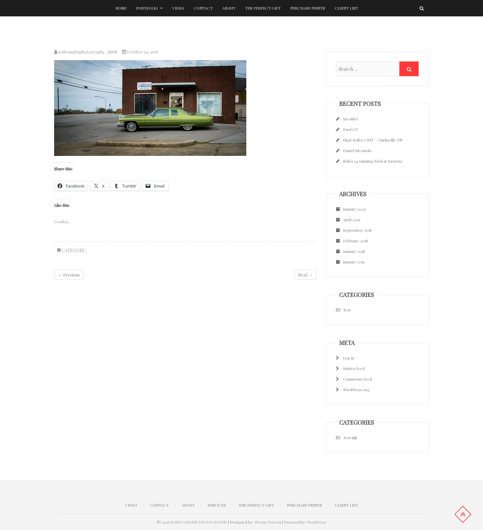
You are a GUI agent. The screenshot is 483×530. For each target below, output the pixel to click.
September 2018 (357, 230)
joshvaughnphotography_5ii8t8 (85, 51)
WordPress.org (356, 389)
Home (121, 8)
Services (217, 505)
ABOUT (188, 505)
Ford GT (350, 129)
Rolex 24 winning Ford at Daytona (372, 161)
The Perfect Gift (263, 8)
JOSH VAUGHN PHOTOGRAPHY (199, 522)
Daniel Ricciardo (357, 150)
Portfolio (147, 8)
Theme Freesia (267, 522)
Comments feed (357, 378)
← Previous (69, 274)
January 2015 (353, 261)
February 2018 (355, 240)
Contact (203, 8)
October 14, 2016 (140, 51)
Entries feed (353, 368)
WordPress (316, 522)
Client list (346, 8)
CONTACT (159, 505)
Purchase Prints (307, 8)
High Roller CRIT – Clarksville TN (372, 139)
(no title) (350, 118)
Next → (305, 274)
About (228, 8)
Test (347, 309)
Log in (348, 357)
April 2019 (351, 219)
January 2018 (354, 251)
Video (178, 8)
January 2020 (354, 209)
